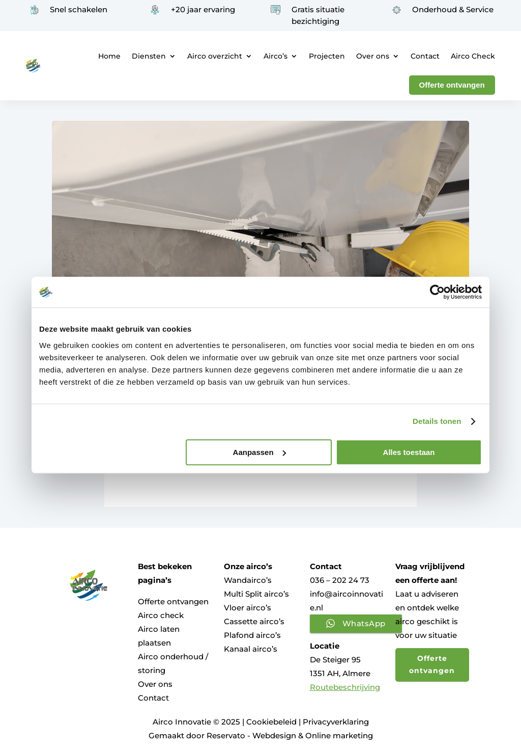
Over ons (372, 56)
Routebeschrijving (345, 687)
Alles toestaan (409, 452)
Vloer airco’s (247, 607)
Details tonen (437, 421)
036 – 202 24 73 (339, 580)
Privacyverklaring (336, 722)
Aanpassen (259, 452)
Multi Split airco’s (256, 594)
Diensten (149, 56)
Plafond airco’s (252, 635)
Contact (425, 56)
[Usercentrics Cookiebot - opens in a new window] (437, 292)
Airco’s (275, 56)
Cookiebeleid (271, 722)
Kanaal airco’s (250, 649)
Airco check (161, 615)
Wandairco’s (248, 580)
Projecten (327, 56)
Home (109, 56)
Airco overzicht (214, 56)
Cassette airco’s (254, 621)
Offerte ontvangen (173, 601)
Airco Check (473, 56)
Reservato (226, 735)
